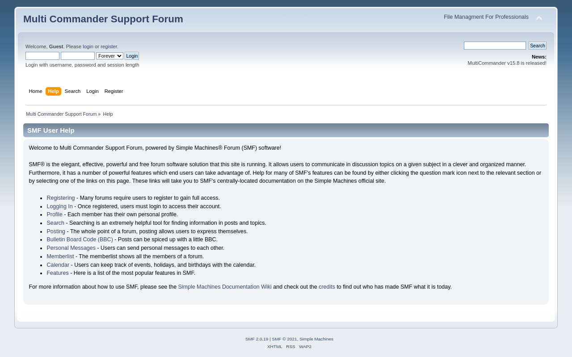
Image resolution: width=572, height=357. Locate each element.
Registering (60, 198)
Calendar (57, 265)
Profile (54, 214)
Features (57, 273)
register (109, 46)
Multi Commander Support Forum (103, 19)
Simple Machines (316, 338)
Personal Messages (71, 248)
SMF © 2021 (284, 338)
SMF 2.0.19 (257, 338)
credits (327, 287)
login (88, 46)
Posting (55, 231)
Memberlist (60, 256)
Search (55, 223)
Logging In (59, 206)
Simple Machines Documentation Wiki (225, 287)
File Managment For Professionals (486, 17)
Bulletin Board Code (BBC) (79, 239)
